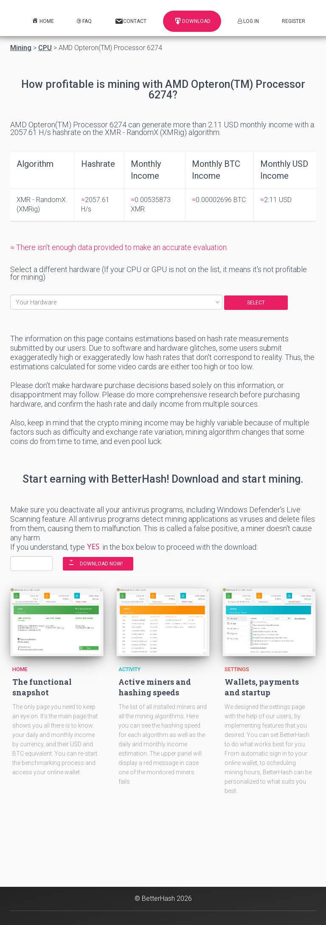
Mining (20, 48)
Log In (248, 21)
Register (293, 21)
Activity (129, 669)
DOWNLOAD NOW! (101, 564)
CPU (45, 48)
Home (20, 669)
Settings (237, 669)
